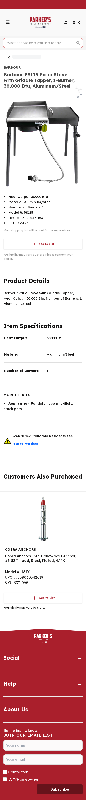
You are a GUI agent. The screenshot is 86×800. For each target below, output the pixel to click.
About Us (43, 709)
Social (43, 658)
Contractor (18, 772)
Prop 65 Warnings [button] (25, 443)
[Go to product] (43, 518)
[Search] (40, 43)
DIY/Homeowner (23, 779)
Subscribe (59, 789)
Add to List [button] (43, 244)
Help (43, 684)
